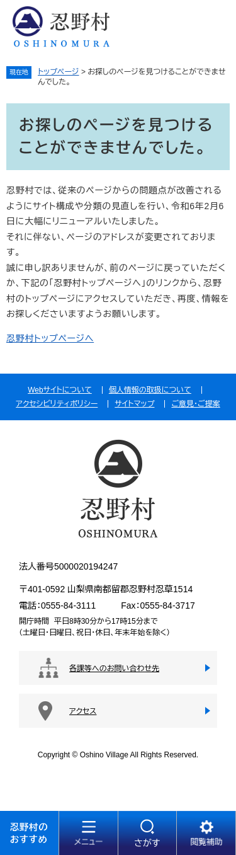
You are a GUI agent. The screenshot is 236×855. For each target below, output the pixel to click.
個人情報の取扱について (150, 390)
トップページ (58, 71)
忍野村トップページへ (50, 338)
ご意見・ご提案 (195, 403)
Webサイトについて (60, 390)
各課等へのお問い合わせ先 (114, 668)
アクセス (82, 711)
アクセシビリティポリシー (57, 403)
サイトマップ (134, 403)
